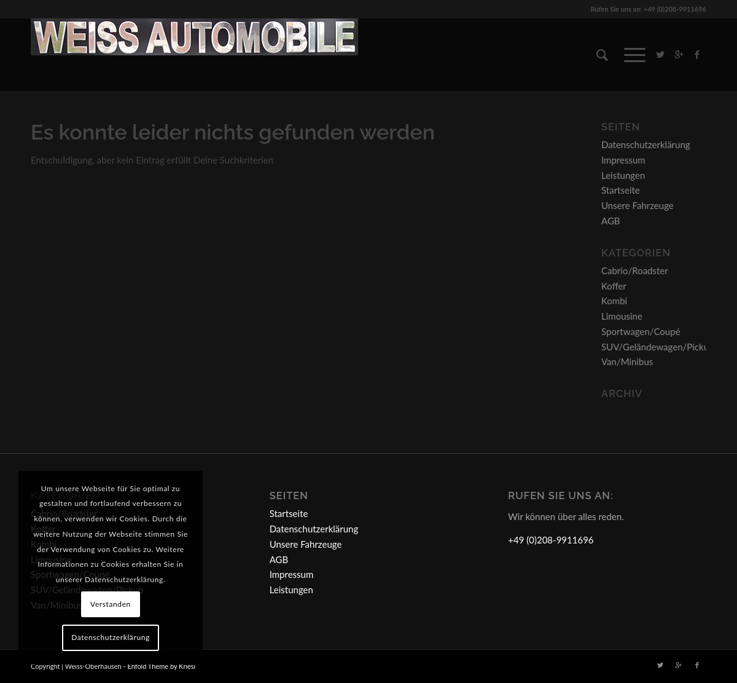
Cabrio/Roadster (634, 270)
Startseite (620, 189)
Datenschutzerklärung (645, 144)
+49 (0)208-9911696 (550, 539)
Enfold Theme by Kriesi (161, 666)
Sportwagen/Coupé (640, 331)
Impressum (623, 159)
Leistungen (623, 175)
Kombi (614, 300)
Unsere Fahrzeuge (637, 205)
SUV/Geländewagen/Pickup (657, 346)
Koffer (613, 285)
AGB (610, 220)
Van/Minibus (627, 361)
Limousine (621, 316)
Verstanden (110, 604)
